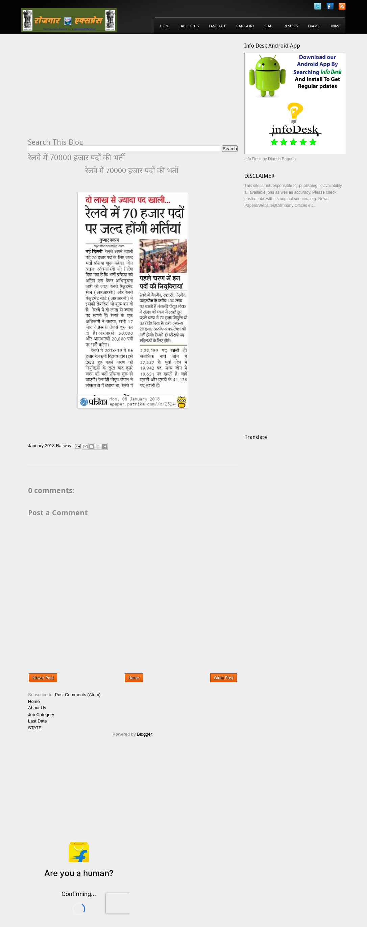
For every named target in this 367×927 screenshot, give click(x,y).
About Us (190, 26)
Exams (313, 26)
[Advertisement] (85, 90)
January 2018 (41, 445)
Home (165, 26)
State (268, 26)
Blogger (144, 734)
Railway (63, 445)
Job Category (41, 714)
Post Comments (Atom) (78, 694)
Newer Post (42, 678)
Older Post (223, 678)
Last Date (217, 26)
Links (334, 26)
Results (291, 26)
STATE (35, 727)
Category (245, 26)
